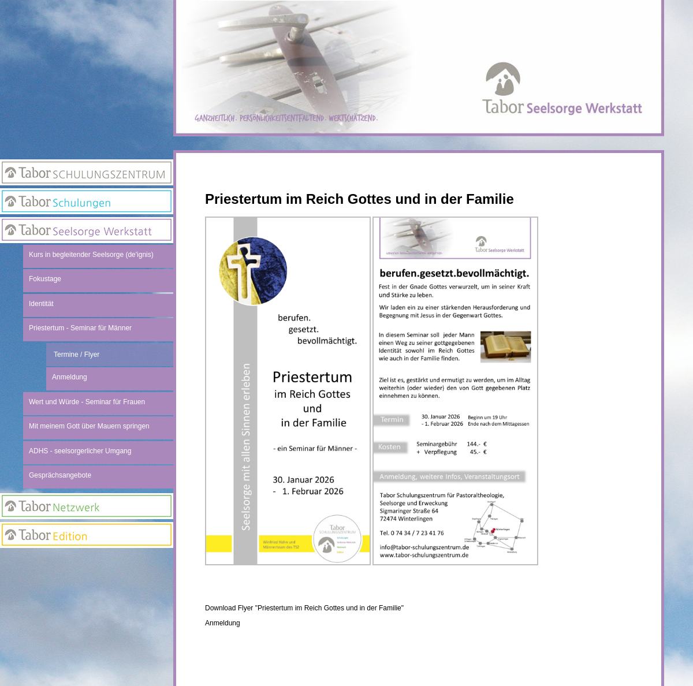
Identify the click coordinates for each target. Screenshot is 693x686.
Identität (41, 304)
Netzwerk (86, 506)
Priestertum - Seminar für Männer (80, 328)
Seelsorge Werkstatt (86, 230)
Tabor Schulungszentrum (86, 172)
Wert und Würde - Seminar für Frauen (87, 402)
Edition (86, 535)
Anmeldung (222, 623)
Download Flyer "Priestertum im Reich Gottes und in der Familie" (304, 608)
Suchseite (86, 608)
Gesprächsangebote (60, 475)
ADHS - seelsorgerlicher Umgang (80, 451)
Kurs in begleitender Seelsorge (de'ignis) (91, 255)
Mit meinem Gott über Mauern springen (89, 426)
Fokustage (45, 279)
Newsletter (86, 585)
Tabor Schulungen (86, 201)
